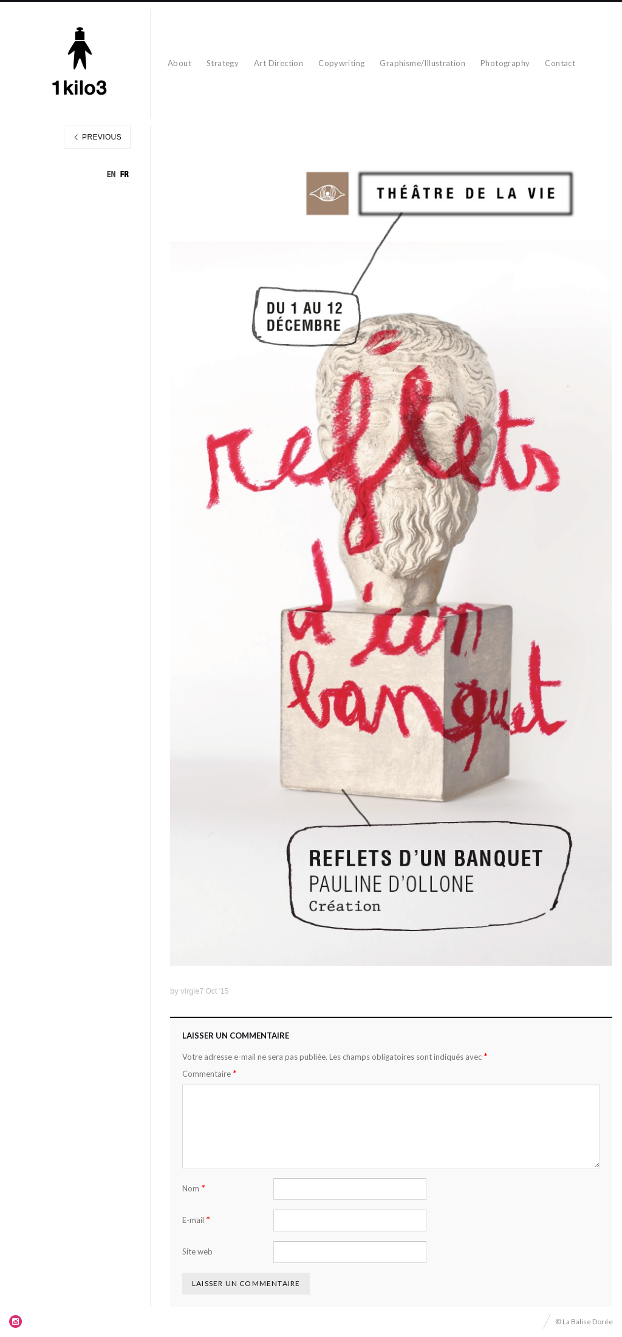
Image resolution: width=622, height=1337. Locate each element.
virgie (189, 990)
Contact (560, 63)
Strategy (223, 63)
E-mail (196, 1219)
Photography (505, 63)
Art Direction (278, 63)
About (179, 63)
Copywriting (341, 63)
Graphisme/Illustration (422, 63)
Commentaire (209, 1073)
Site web (197, 1251)
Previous (97, 137)
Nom (193, 1188)
